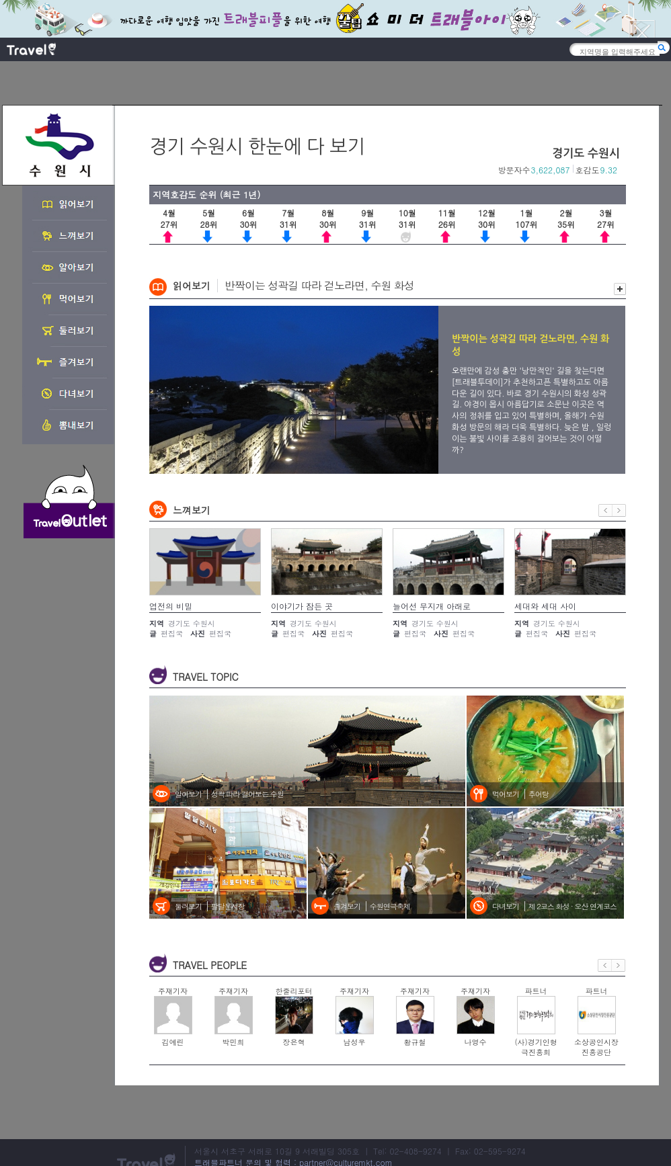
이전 (605, 510)
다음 (619, 510)
